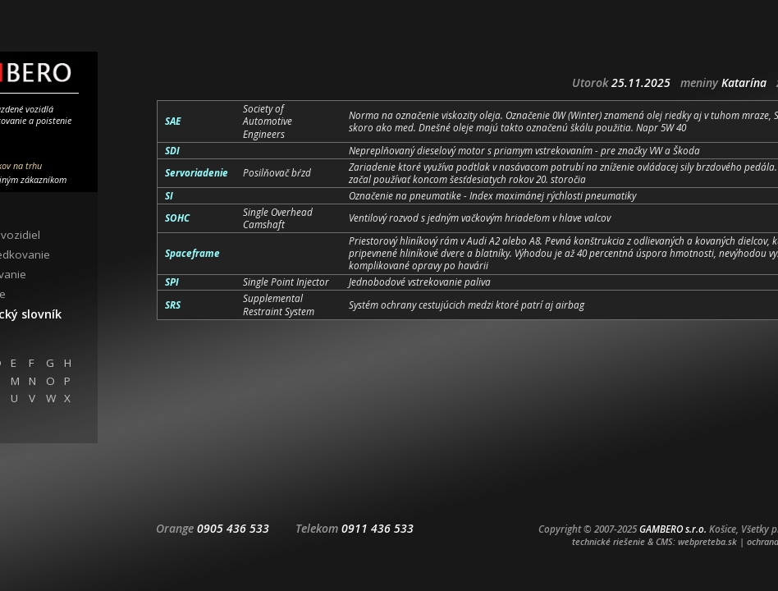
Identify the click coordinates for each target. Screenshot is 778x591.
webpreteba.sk (707, 541)
